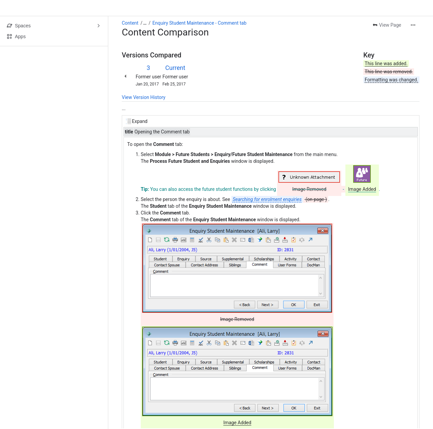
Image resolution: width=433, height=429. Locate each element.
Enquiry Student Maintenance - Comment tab (200, 23)
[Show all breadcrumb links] (144, 23)
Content (130, 23)
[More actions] (413, 25)
